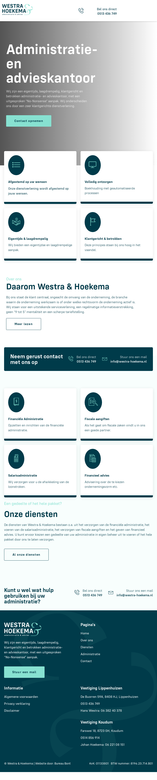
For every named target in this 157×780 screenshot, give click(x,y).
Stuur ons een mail (133, 364)
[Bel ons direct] (70, 365)
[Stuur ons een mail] (104, 365)
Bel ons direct (86, 364)
